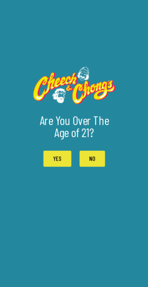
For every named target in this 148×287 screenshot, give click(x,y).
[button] (92, 159)
